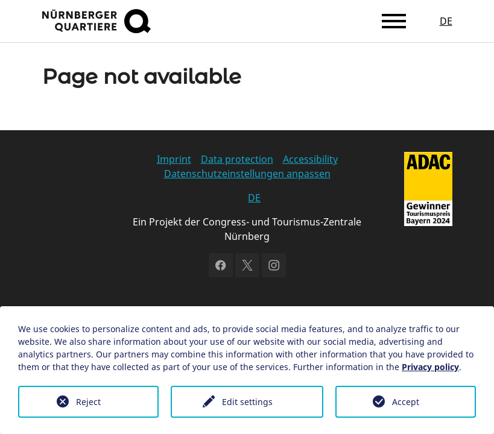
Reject (88, 401)
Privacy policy (430, 367)
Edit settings (247, 401)
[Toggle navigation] (394, 21)
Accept (405, 401)
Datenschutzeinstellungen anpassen (247, 173)
